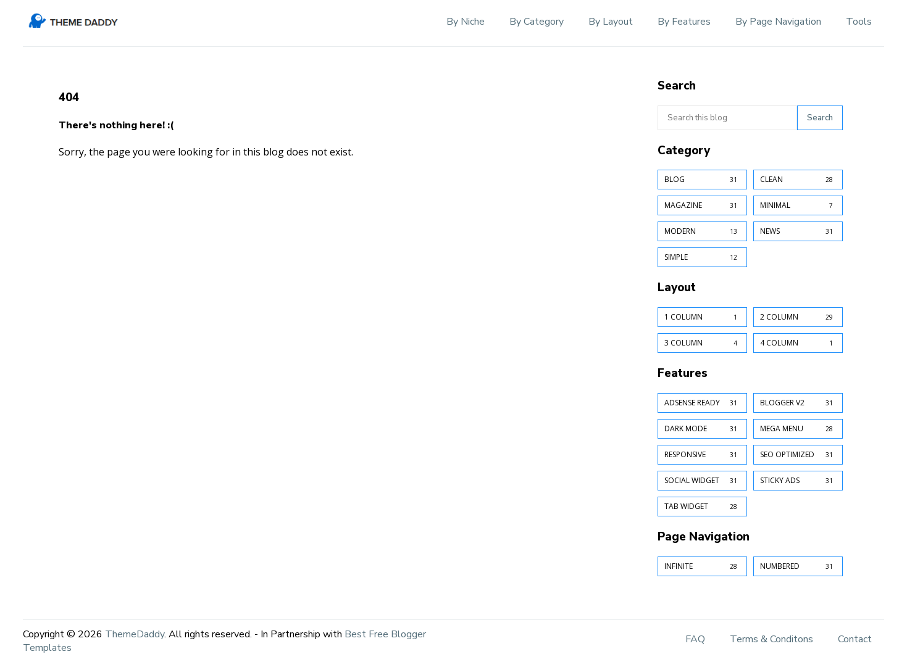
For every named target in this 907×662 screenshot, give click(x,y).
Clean (798, 179)
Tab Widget (702, 506)
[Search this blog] (727, 118)
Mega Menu (798, 429)
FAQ (695, 639)
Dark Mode (702, 429)
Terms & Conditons (771, 639)
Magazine (702, 205)
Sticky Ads (798, 480)
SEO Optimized (798, 455)
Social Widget (702, 480)
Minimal (798, 205)
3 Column (702, 343)
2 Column (798, 317)
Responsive (702, 455)
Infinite (702, 566)
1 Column (702, 317)
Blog (702, 179)
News (798, 231)
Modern (702, 231)
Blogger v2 (798, 403)
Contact (855, 639)
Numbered (798, 566)
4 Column (798, 343)
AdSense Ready (702, 403)
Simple (702, 257)
